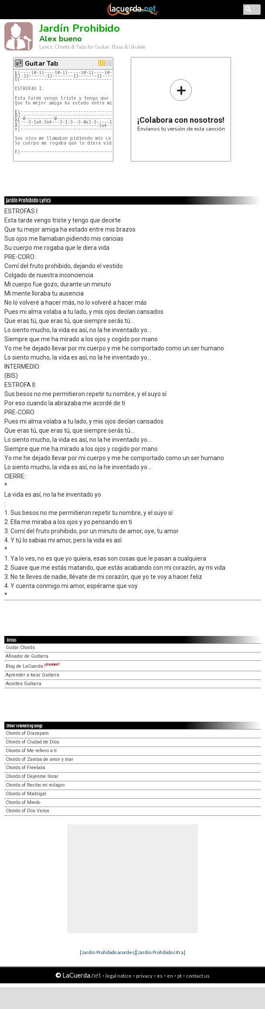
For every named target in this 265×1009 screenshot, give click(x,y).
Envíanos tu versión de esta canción (181, 105)
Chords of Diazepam (27, 733)
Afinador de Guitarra (27, 656)
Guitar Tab (41, 63)
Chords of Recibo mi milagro (35, 785)
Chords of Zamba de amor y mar (39, 759)
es (160, 976)
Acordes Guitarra (23, 683)
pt (179, 976)
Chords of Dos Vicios (27, 811)
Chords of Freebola (25, 767)
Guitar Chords (20, 647)
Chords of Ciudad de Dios (32, 742)
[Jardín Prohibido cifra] (160, 952)
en (170, 976)
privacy (144, 976)
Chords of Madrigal (26, 794)
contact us (198, 976)
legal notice (118, 976)
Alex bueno (60, 39)
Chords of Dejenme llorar (32, 776)
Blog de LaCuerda (33, 666)
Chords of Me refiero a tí (31, 750)
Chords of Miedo (23, 802)
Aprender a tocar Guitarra (32, 675)
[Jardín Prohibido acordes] (108, 952)
